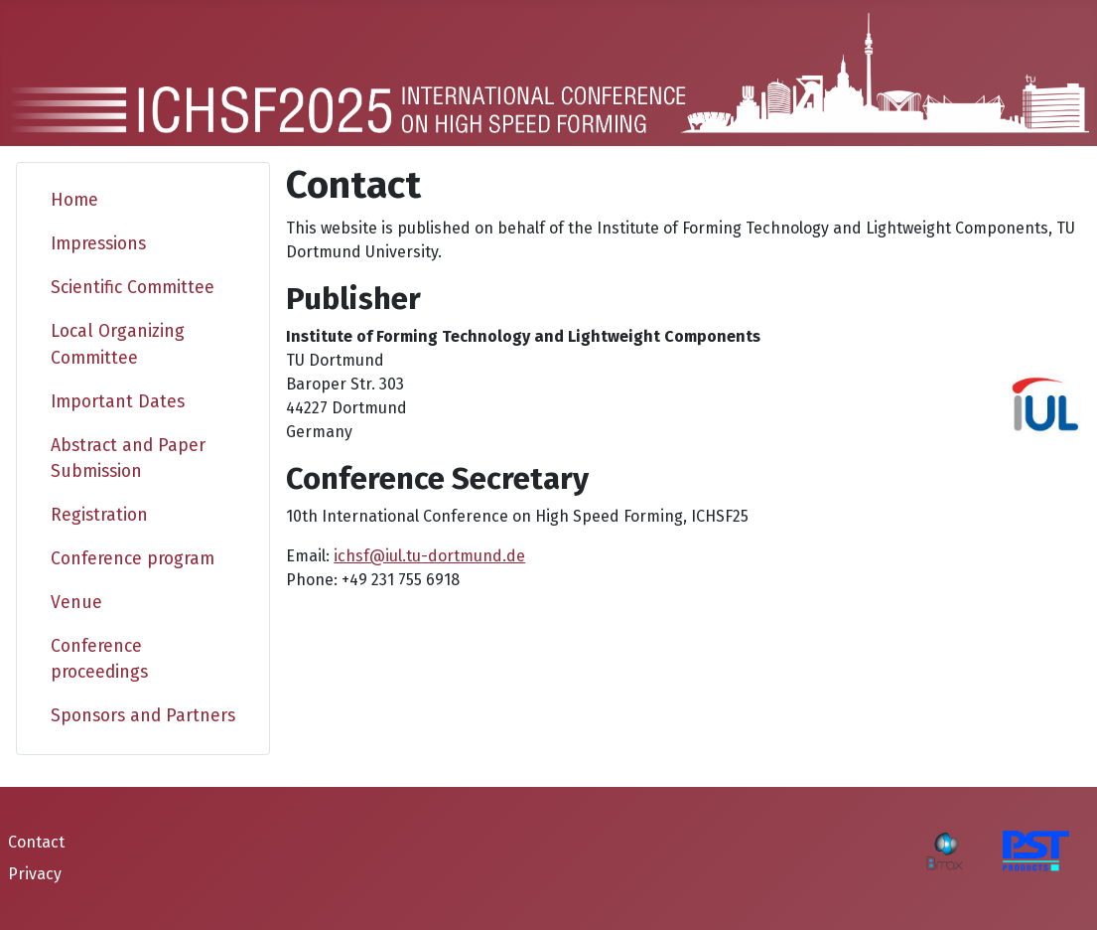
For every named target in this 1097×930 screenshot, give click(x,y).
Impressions (98, 243)
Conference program (132, 558)
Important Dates (118, 401)
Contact (36, 842)
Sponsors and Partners (143, 715)
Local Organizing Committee (118, 344)
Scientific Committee (132, 287)
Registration (99, 515)
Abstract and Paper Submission (128, 458)
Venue (76, 602)
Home (74, 200)
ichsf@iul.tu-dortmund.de (429, 555)
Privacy (35, 873)
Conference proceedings (99, 659)
